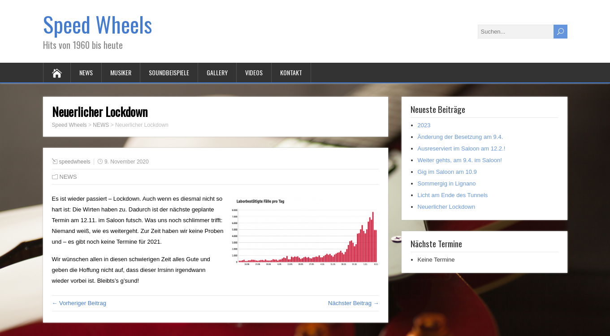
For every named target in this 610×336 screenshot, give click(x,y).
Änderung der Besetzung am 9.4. (460, 137)
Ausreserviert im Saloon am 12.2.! (462, 148)
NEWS (86, 72)
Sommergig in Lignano (447, 183)
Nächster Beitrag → (353, 303)
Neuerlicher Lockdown (447, 206)
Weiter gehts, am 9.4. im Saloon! (460, 160)
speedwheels (75, 162)
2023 (424, 125)
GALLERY (217, 72)
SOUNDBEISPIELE (169, 72)
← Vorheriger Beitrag (79, 303)
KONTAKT (291, 72)
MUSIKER (120, 72)
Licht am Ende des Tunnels (453, 195)
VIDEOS (254, 72)
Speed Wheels (97, 24)
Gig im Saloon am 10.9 (447, 171)
